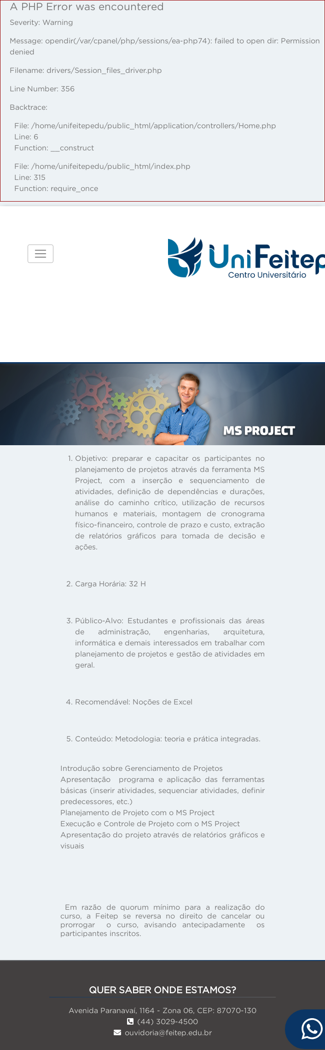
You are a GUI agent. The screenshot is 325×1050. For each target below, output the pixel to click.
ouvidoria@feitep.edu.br (163, 1032)
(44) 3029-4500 (162, 1021)
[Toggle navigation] (40, 254)
